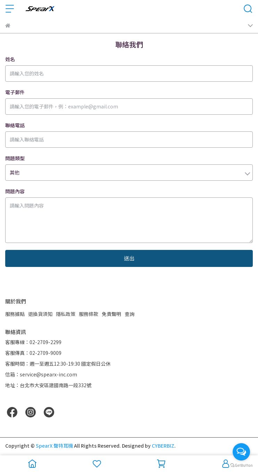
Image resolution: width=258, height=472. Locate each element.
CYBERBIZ (163, 445)
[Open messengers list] (241, 452)
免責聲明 (111, 313)
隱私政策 (65, 313)
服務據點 (15, 313)
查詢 (129, 313)
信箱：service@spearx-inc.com (41, 374)
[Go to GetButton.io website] (241, 465)
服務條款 (88, 313)
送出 (129, 258)
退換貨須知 (40, 313)
